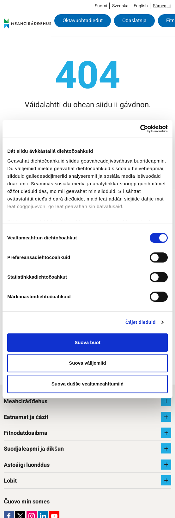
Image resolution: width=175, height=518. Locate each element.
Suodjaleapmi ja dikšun (34, 449)
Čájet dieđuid (140, 322)
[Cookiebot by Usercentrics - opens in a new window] (140, 129)
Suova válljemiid (87, 363)
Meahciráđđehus (25, 401)
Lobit (10, 481)
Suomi (101, 6)
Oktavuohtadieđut (83, 20)
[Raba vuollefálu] (166, 401)
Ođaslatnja (134, 20)
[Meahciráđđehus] (27, 23)
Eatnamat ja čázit (26, 417)
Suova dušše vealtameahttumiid (87, 383)
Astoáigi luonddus (27, 465)
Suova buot (87, 342)
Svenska (120, 6)
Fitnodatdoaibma (25, 433)
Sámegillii (162, 6)
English (141, 6)
